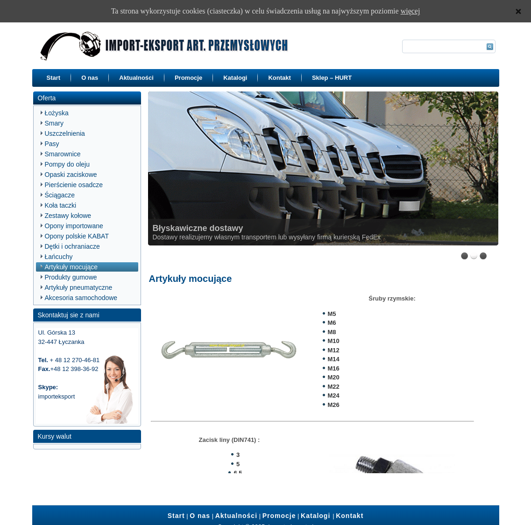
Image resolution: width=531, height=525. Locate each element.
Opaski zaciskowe (71, 174)
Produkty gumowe (71, 277)
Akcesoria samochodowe (81, 297)
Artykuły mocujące (71, 267)
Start (54, 77)
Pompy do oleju (67, 164)
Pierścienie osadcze (74, 185)
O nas (89, 77)
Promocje (188, 77)
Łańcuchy (59, 256)
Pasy (52, 143)
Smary (54, 123)
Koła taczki (61, 205)
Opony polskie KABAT (77, 236)
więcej (410, 11)
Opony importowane (74, 226)
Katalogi (235, 77)
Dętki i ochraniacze (72, 246)
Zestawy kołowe (68, 215)
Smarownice (63, 154)
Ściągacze (60, 195)
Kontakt (279, 77)
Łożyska (57, 113)
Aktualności (136, 77)
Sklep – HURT (332, 77)
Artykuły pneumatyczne (79, 287)
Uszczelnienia (65, 133)
